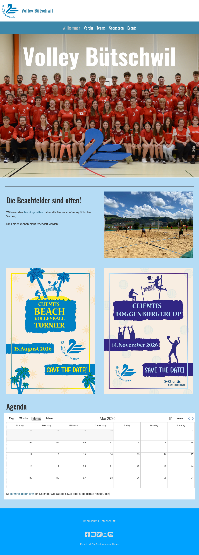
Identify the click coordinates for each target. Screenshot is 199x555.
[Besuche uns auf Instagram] (104, 534)
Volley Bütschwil (37, 10)
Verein (88, 28)
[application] (100, 452)
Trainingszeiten (34, 212)
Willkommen (71, 28)
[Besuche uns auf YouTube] (93, 534)
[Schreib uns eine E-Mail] (110, 534)
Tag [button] (11, 418)
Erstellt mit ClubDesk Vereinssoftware (99, 544)
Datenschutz (108, 521)
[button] (189, 418)
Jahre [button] (49, 418)
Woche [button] (23, 418)
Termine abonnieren (22, 494)
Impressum (90, 521)
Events (131, 28)
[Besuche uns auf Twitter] (99, 534)
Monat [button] (36, 418)
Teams (101, 28)
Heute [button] (180, 418)
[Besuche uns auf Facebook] (87, 534)
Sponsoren (116, 28)
